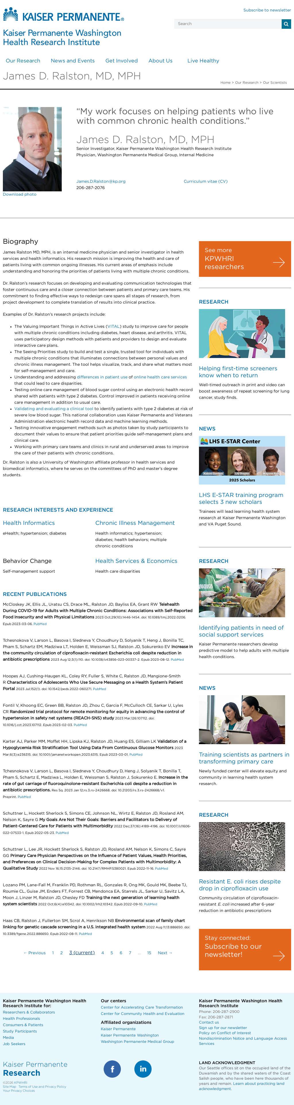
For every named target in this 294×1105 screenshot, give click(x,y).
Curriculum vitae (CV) (206, 182)
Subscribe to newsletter (267, 10)
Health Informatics (29, 523)
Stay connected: (228, 938)
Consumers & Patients (23, 1025)
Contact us (209, 1022)
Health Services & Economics (136, 561)
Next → (165, 953)
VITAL (113, 327)
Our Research (23, 61)
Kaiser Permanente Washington (130, 1035)
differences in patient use (102, 377)
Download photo (19, 195)
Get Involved (121, 61)
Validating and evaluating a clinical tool (53, 409)
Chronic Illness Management (135, 523)
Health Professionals (21, 1019)
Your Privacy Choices (19, 1090)
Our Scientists (275, 82)
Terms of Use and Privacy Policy (42, 1086)
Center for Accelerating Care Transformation (142, 1007)
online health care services (160, 377)
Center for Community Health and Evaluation (142, 1014)
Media (8, 1038)
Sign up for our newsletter (223, 1028)
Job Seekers (14, 1044)
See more (218, 250)
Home (225, 82)
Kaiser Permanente (118, 1029)
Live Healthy (203, 61)
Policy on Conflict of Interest (225, 1033)
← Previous (34, 953)
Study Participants (20, 1031)
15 (149, 953)
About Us (160, 61)
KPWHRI (20, 1082)
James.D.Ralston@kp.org (100, 182)
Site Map (9, 1086)
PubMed (40, 624)
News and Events (73, 61)
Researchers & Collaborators (29, 1012)
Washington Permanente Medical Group (137, 1042)
